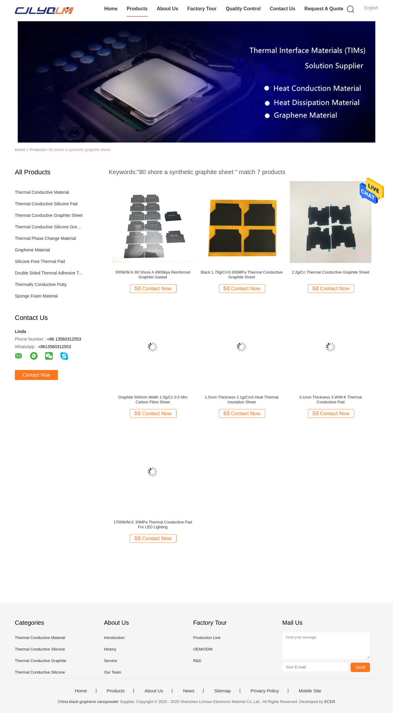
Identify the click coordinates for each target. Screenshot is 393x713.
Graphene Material (32, 249)
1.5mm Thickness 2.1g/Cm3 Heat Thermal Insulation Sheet (242, 399)
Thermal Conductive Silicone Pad (46, 203)
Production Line (206, 637)
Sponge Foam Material (36, 296)
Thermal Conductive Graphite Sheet (48, 215)
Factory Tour (202, 8)
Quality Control (243, 8)
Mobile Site (310, 691)
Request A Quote (323, 8)
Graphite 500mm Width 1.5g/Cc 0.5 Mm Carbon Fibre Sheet (152, 399)
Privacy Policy (265, 691)
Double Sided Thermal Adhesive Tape (49, 273)
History (110, 649)
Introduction (114, 637)
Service (110, 660)
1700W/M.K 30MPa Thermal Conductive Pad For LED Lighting (153, 524)
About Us (167, 8)
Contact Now (36, 375)
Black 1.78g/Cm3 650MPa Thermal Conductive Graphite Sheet (242, 274)
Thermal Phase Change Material (45, 238)
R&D (197, 660)
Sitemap (222, 691)
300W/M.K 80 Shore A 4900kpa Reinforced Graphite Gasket (152, 274)
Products (137, 8)
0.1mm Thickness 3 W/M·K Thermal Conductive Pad (330, 399)
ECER (329, 701)
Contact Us (282, 8)
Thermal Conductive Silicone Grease (49, 226)
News (188, 691)
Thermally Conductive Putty (41, 284)
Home (110, 8)
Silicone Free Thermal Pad (40, 261)
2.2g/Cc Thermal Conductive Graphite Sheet (330, 272)
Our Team (112, 672)
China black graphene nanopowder (88, 701)
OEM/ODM (203, 649)
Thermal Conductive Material (42, 192)
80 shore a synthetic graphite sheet (79, 149)
